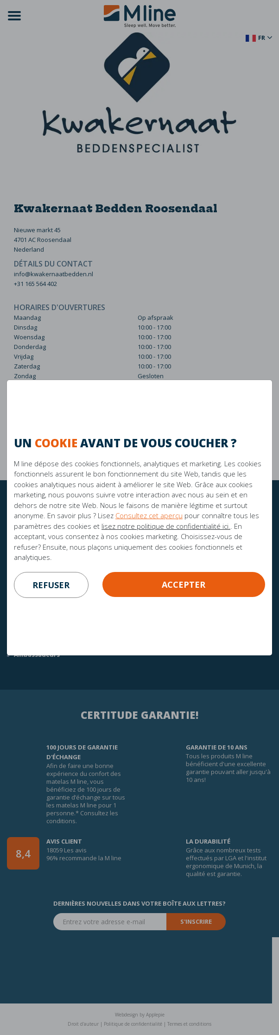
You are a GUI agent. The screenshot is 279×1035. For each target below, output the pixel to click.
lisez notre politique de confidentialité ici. (165, 526)
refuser (51, 585)
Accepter (183, 584)
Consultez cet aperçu (149, 515)
